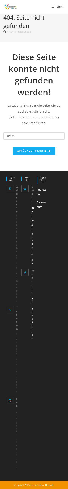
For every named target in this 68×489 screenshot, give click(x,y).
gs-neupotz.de (32, 318)
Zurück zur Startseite (34, 150)
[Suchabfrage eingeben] (34, 136)
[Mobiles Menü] (58, 7)
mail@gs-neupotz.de (32, 235)
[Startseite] (4, 31)
